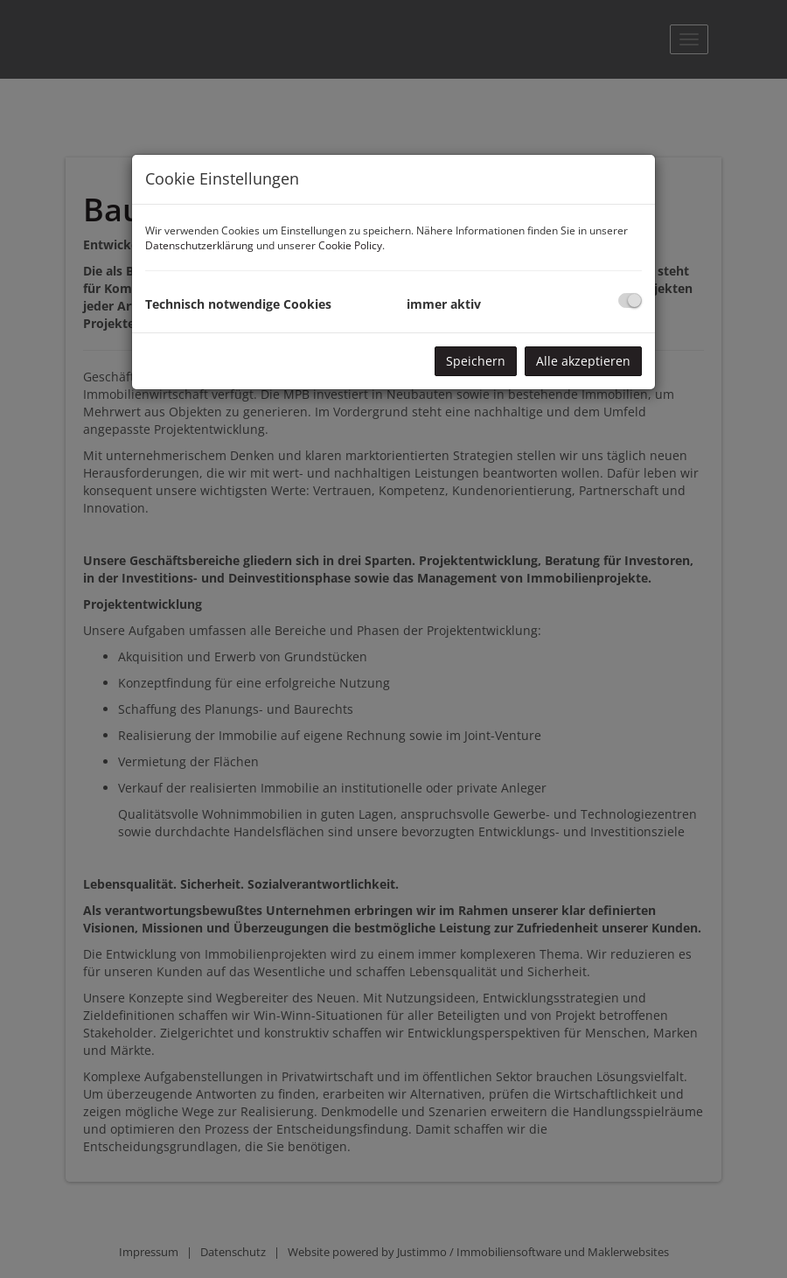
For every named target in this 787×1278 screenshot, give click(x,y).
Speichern (475, 361)
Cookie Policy (350, 245)
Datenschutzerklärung (199, 245)
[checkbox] (630, 300)
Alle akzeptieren (583, 361)
